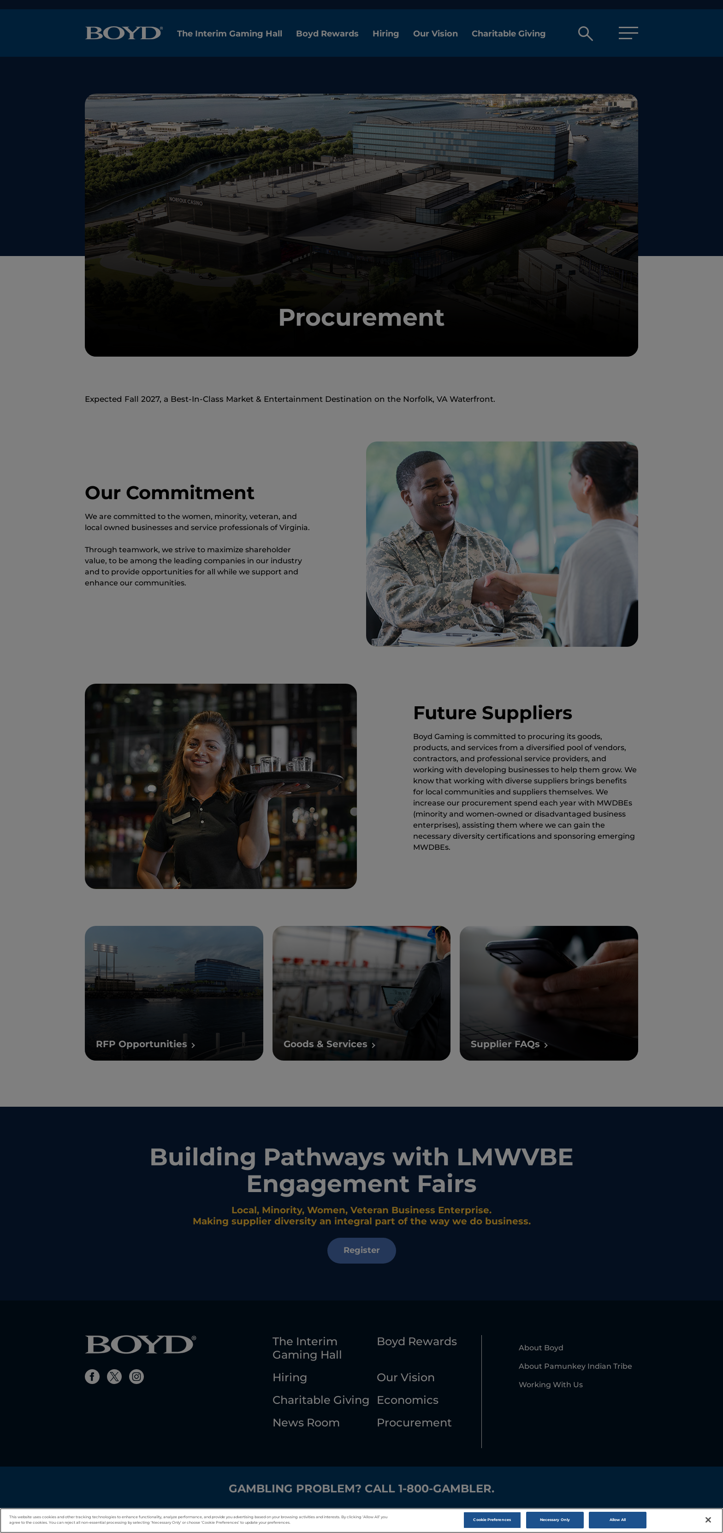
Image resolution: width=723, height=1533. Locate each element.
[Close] (708, 1521)
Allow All (618, 1521)
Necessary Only (555, 1521)
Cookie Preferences (491, 1521)
